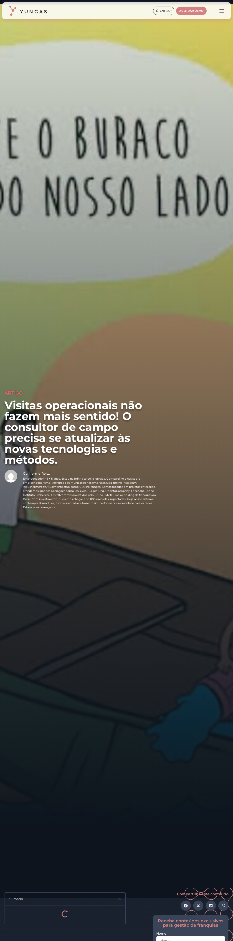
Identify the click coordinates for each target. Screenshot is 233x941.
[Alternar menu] (221, 11)
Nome (161, 934)
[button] (119, 899)
